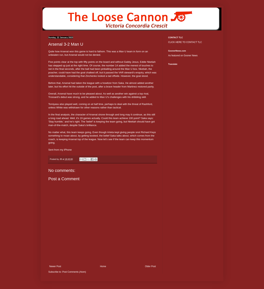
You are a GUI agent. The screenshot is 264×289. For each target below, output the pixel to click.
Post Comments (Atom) (74, 272)
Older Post (150, 266)
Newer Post (55, 266)
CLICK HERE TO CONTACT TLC (185, 42)
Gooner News (190, 55)
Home (103, 266)
